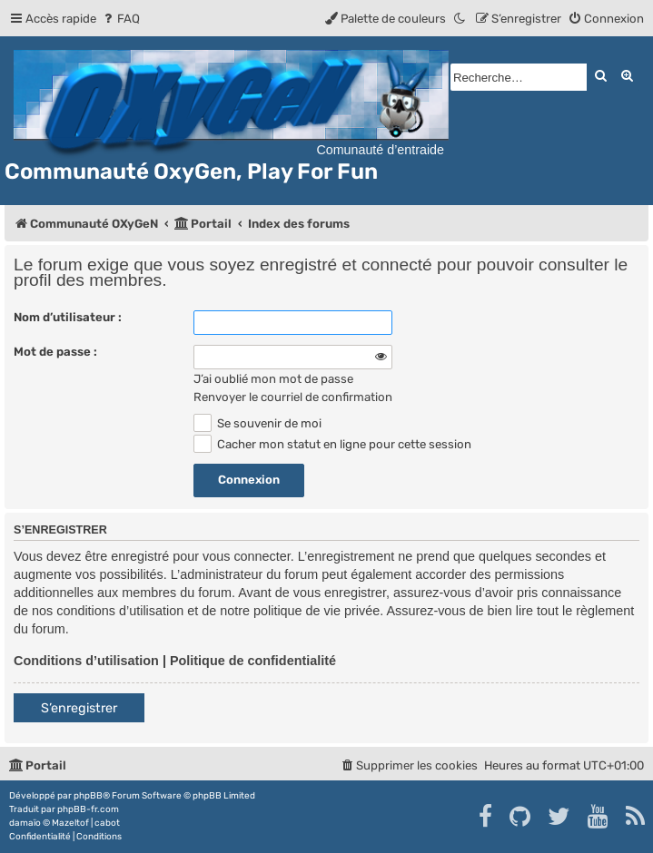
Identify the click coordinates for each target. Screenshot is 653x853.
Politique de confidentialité (253, 660)
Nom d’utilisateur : (68, 317)
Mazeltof (70, 823)
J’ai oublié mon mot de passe (273, 379)
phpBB (88, 795)
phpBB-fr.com (88, 809)
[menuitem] (120, 18)
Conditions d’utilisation (86, 660)
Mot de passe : (55, 351)
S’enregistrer (79, 708)
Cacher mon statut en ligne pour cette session (332, 444)
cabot (107, 823)
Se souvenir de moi (257, 423)
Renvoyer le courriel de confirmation (292, 397)
